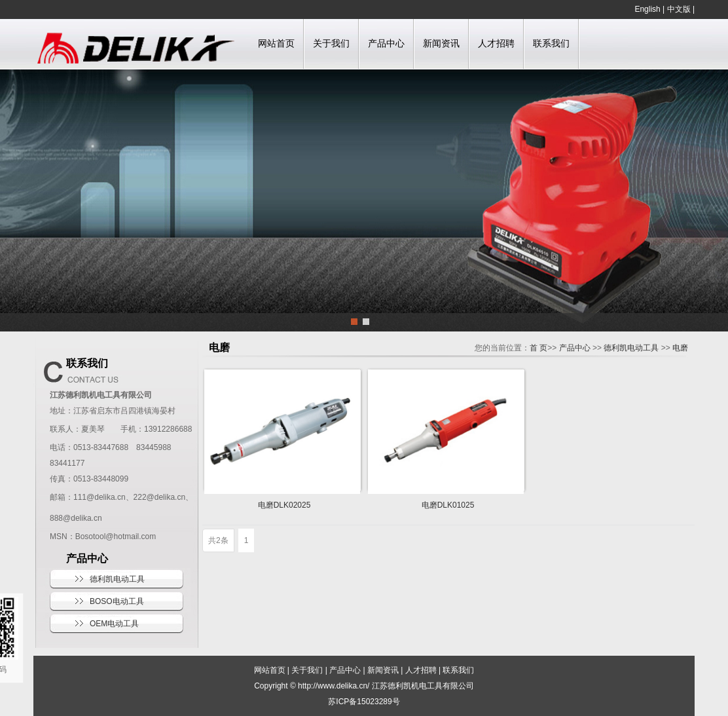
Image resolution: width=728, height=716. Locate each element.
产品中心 (386, 43)
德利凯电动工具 (117, 579)
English (647, 9)
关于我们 (331, 43)
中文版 (679, 9)
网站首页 (276, 43)
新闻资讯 (441, 43)
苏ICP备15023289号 (363, 701)
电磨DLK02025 (284, 505)
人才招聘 (496, 43)
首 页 (538, 347)
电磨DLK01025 (448, 505)
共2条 (218, 540)
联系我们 (551, 43)
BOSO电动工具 (117, 601)
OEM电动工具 (114, 623)
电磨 (680, 347)
